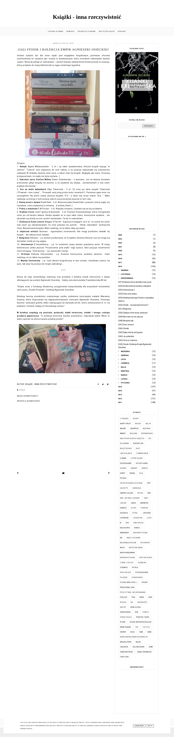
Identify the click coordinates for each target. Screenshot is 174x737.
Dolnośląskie (125, 463)
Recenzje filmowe (87, 31)
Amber (122, 433)
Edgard (123, 468)
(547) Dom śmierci (126, 324)
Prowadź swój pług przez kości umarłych (63, 192)
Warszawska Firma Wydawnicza (134, 637)
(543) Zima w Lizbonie (127, 340)
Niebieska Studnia (127, 557)
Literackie (124, 518)
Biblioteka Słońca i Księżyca (132, 438)
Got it (150, 725)
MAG (127, 523)
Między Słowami (133, 538)
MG (121, 538)
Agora (135, 419)
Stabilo (145, 612)
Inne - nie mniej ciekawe (130, 498)
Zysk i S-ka (124, 657)
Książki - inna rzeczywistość (87, 17)
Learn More (139, 725)
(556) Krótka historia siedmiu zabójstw (134, 286)
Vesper (123, 632)
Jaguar (123, 503)
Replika (123, 602)
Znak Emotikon (126, 652)
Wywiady (71, 31)
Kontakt (122, 31)
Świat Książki (125, 627)
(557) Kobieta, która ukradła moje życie (134, 282)
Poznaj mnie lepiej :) (128, 582)
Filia (141, 473)
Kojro (133, 508)
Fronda (123, 478)
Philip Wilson (125, 572)
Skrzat (123, 607)
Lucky (149, 518)
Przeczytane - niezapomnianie (133, 592)
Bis (150, 438)
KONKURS (144, 508)
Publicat (123, 597)
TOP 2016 (146, 627)
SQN (136, 612)
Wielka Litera (125, 642)
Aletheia (146, 428)
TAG (136, 627)
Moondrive (145, 543)
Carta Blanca (126, 453)
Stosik (22, 390)
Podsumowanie (141, 572)
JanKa (133, 503)
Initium (140, 493)
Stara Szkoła (126, 617)
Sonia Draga (125, 612)
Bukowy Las (138, 443)
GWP (148, 483)
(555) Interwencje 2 (126, 290)
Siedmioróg (142, 602)
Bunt (138, 448)
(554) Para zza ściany (127, 294)
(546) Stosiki (123, 328)
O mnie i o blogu (126, 563)
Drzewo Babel (142, 463)
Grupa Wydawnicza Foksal (131, 483)
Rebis (141, 597)
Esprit (122, 473)
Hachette (124, 488)
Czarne (123, 458)
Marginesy (124, 533)
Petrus (135, 567)
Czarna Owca (142, 453)
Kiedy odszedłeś (88, 225)
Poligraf (123, 577)
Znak (151, 647)
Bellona (133, 433)
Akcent (138, 424)
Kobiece (123, 508)
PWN (133, 597)
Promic (145, 582)
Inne (149, 493)
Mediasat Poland (140, 533)
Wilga (138, 642)
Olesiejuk (142, 563)
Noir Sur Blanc (145, 557)
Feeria (132, 473)
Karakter (144, 503)
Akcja (148, 424)
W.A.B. (132, 632)
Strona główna (55, 31)
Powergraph (137, 577)
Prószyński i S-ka (127, 587)
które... (135, 513)
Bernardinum (147, 433)
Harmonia (136, 488)
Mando (137, 528)
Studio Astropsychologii (140, 622)
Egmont (134, 468)
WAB (141, 632)
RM (131, 602)
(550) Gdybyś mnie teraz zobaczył (132, 313)
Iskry (146, 498)
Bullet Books (125, 448)
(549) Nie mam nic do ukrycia (130, 317)
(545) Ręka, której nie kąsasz (130, 332)
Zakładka (124, 647)
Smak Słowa (135, 607)
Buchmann (124, 443)
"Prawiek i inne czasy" (29, 192)
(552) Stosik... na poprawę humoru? (133, 305)
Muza (122, 548)
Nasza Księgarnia (127, 553)
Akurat (123, 428)
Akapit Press (125, 424)
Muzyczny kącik (107, 31)
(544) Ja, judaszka (126, 336)
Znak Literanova (144, 652)
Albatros (134, 428)
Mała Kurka (125, 528)
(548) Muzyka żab (125, 321)
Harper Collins (126, 493)
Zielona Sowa (138, 647)
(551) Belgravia (124, 309)
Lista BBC (147, 513)
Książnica (124, 513)
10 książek (124, 419)
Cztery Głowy (137, 458)
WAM (149, 632)
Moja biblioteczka (128, 543)
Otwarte (124, 567)
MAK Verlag (138, 523)
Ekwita (144, 468)
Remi (150, 597)
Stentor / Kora (142, 617)
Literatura (137, 518)
